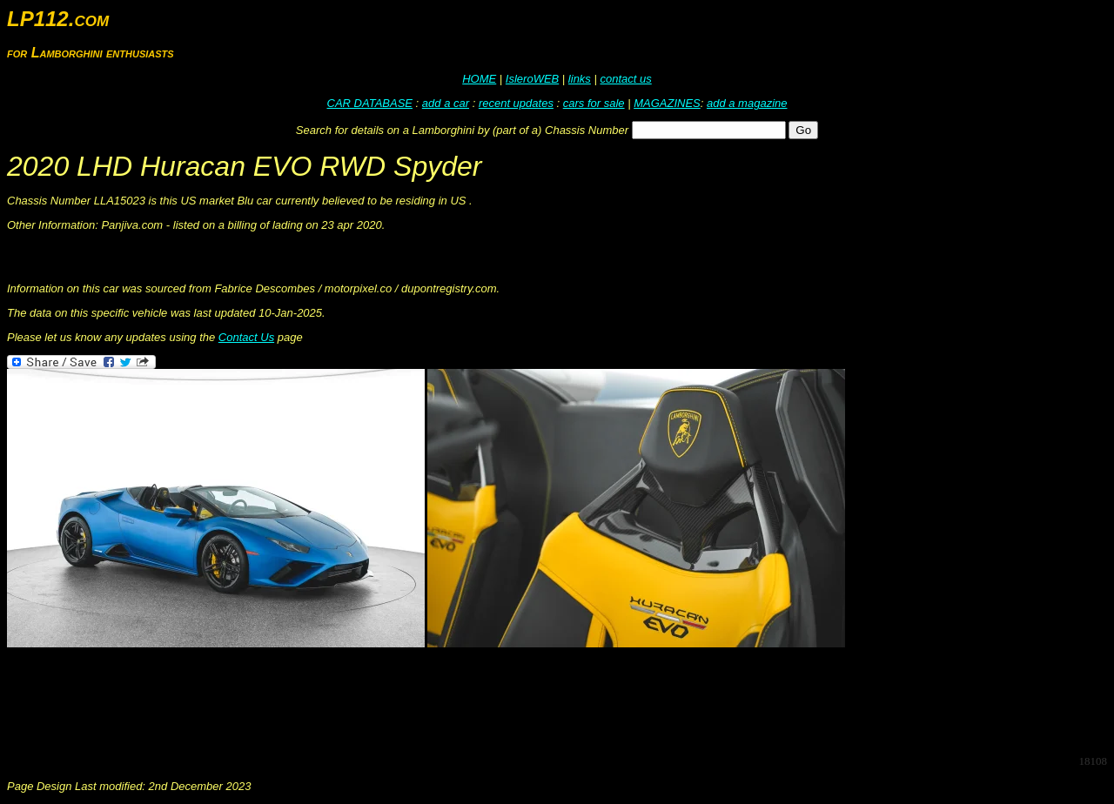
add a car (445, 103)
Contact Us (246, 337)
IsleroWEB (532, 78)
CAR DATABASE (370, 103)
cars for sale (594, 103)
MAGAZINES (667, 103)
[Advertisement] (324, 701)
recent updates (516, 103)
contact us (625, 78)
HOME (479, 78)
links (579, 78)
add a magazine (747, 103)
